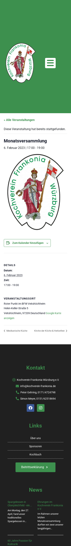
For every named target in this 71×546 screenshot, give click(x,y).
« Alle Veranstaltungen (19, 120)
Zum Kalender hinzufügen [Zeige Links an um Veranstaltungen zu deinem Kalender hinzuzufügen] (28, 242)
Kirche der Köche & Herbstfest (49, 330)
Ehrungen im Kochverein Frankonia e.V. (50, 505)
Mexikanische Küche (16, 330)
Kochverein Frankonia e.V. (35, 8)
